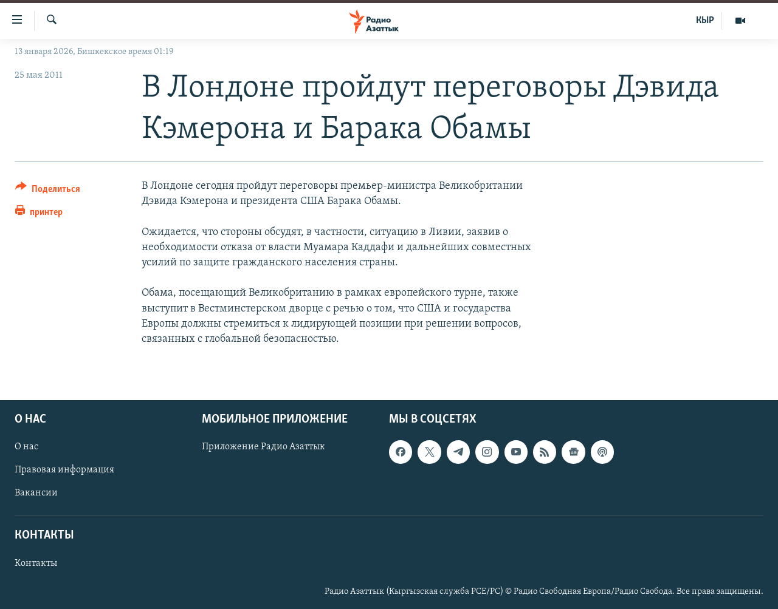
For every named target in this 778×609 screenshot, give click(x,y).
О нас (26, 447)
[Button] (47, 191)
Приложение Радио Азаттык (263, 447)
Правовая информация (64, 470)
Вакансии (36, 493)
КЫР (705, 21)
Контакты (36, 563)
